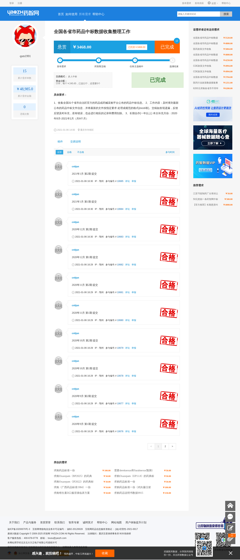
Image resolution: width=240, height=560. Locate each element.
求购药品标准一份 (64, 470)
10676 (120, 431)
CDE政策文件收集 (202, 66)
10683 (120, 236)
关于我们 (14, 522)
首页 (61, 14)
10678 (120, 376)
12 (177, 40)
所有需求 (85, 14)
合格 (69, 152)
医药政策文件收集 (202, 49)
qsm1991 (25, 56)
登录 (11, 3)
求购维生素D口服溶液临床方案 (72, 492)
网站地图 (116, 522)
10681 (120, 292)
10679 (120, 348)
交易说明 (75, 141)
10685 (120, 181)
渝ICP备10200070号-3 (19, 529)
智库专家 (74, 522)
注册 (20, 3)
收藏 (105, 553)
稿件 (60, 141)
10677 (120, 403)
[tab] (60, 141)
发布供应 (199, 3)
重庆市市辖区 (87, 130)
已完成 (167, 47)
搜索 (226, 14)
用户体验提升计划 (135, 522)
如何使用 (71, 14)
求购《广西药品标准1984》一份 (72, 487)
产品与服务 (29, 522)
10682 (120, 264)
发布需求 (186, 3)
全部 (59, 152)
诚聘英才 (88, 522)
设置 (212, 3)
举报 (134, 181)
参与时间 (170, 152)
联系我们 (59, 522)
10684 (120, 209)
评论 (127, 181)
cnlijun (75, 166)
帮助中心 (226, 3)
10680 (120, 320)
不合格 (80, 152)
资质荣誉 (45, 522)
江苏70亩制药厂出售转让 (205, 193)
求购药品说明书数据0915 (128, 492)
